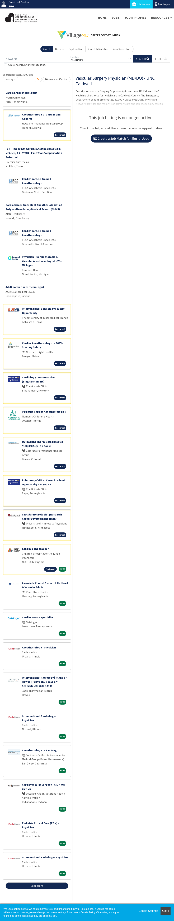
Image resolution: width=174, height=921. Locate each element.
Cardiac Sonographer (35, 548)
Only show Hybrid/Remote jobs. (27, 64)
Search (46, 49)
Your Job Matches (98, 49)
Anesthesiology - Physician (39, 647)
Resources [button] (160, 18)
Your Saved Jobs (122, 49)
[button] (161, 59)
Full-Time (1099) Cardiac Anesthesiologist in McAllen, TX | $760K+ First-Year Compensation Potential (34, 153)
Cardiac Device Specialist (37, 617)
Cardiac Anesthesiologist (21, 92)
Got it (165, 910)
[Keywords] (36, 59)
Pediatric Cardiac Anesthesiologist (44, 411)
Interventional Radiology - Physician (45, 857)
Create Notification (56, 79)
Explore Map (76, 49)
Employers (163, 4)
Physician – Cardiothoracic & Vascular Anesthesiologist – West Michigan (43, 261)
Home (102, 18)
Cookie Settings (148, 910)
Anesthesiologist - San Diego (40, 750)
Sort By (9, 79)
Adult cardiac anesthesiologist (25, 287)
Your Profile (136, 18)
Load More (37, 885)
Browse (59, 49)
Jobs (116, 18)
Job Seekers (141, 4)
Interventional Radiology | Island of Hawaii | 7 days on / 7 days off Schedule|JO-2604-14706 (44, 682)
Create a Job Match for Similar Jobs (121, 138)
